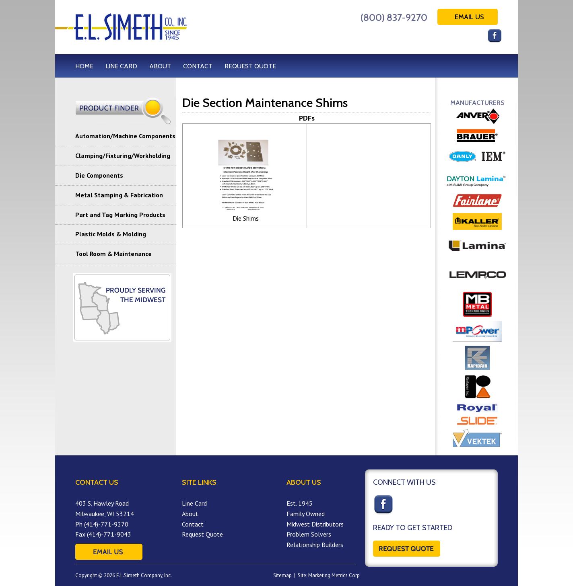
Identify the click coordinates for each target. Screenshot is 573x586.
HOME (84, 66)
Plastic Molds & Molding (110, 234)
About (190, 514)
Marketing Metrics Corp (334, 575)
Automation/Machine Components (125, 136)
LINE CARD (121, 66)
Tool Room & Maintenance (113, 254)
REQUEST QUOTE (250, 66)
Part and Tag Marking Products (120, 215)
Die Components (99, 175)
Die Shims (246, 218)
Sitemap (282, 575)
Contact (193, 524)
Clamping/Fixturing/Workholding (122, 156)
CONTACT (197, 66)
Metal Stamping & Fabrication (119, 195)
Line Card (194, 503)
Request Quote (202, 534)
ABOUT (160, 66)
